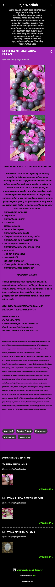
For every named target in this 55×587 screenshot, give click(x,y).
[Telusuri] (51, 5)
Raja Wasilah (27, 5)
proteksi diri (9, 437)
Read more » (46, 489)
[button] (51, 52)
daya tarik (8, 431)
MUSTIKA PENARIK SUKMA (18, 532)
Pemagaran (40, 431)
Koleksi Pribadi (24, 431)
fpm (34, 576)
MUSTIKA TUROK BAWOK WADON (22, 498)
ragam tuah (24, 437)
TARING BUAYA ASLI (14, 464)
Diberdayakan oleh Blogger (27, 570)
